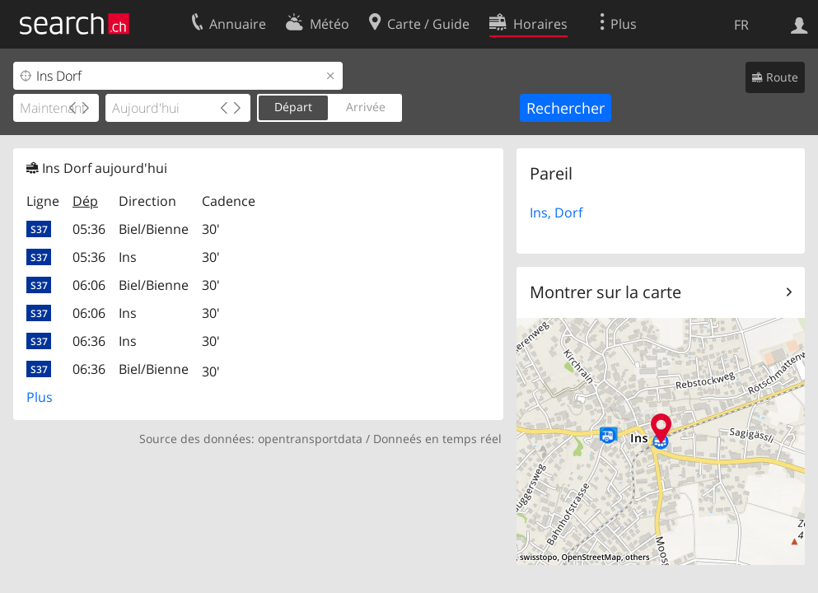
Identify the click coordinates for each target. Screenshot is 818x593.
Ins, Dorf (556, 212)
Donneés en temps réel (437, 438)
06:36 (88, 341)
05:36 (88, 229)
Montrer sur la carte (605, 292)
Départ (293, 106)
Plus (39, 397)
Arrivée (366, 106)
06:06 (88, 285)
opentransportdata (310, 438)
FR (741, 25)
